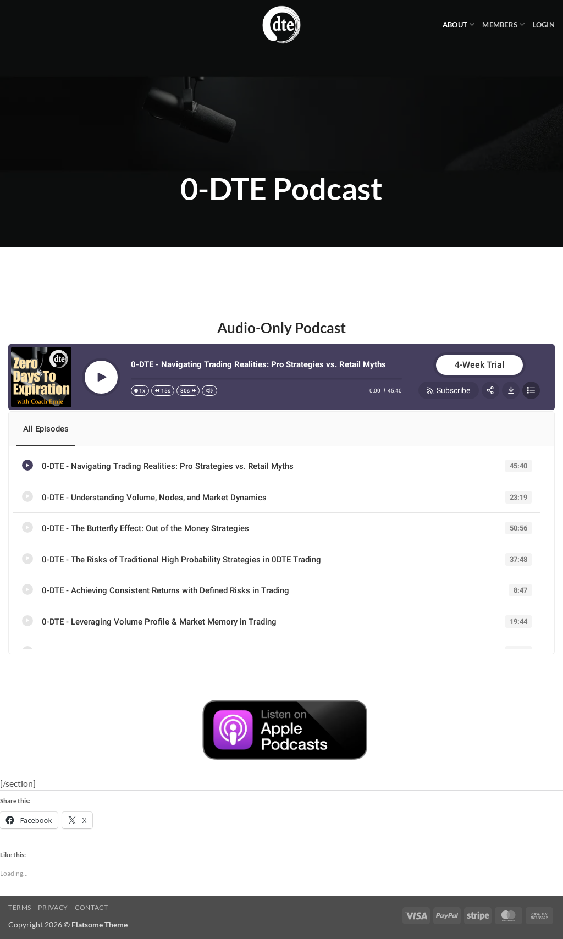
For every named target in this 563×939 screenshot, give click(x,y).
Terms (19, 907)
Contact (91, 907)
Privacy (53, 907)
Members (503, 24)
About (459, 24)
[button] (544, 25)
